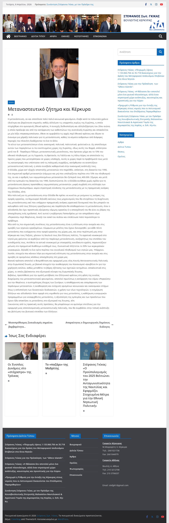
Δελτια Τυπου (124, 146)
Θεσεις (121, 151)
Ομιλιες (121, 156)
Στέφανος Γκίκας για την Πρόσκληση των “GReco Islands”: (34, 458)
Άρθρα (53, 36)
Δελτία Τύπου (38, 36)
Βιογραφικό (20, 36)
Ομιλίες (65, 36)
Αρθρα (11, 102)
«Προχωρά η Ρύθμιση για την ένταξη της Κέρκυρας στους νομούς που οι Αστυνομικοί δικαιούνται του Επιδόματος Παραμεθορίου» (139, 108)
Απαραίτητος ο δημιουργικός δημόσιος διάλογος (89, 324)
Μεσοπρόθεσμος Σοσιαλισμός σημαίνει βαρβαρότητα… (29, 324)
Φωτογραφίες (81, 36)
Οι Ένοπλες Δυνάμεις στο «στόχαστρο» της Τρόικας (19, 370)
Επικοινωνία (100, 36)
